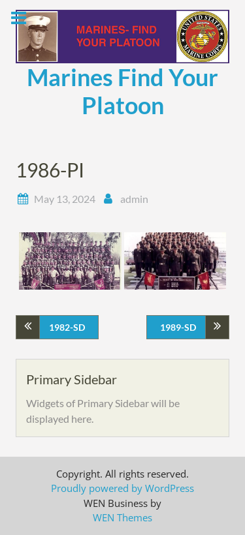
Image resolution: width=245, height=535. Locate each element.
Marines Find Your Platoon (122, 91)
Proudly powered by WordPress (122, 488)
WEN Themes (122, 517)
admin (134, 198)
